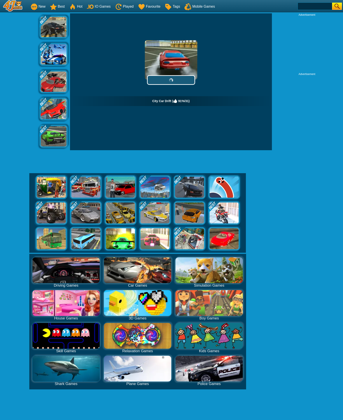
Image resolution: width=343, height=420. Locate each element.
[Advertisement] (19, 79)
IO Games (99, 6)
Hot (75, 6)
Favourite (149, 6)
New (38, 6)
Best (57, 6)
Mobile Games (199, 6)
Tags (172, 6)
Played (124, 6)
